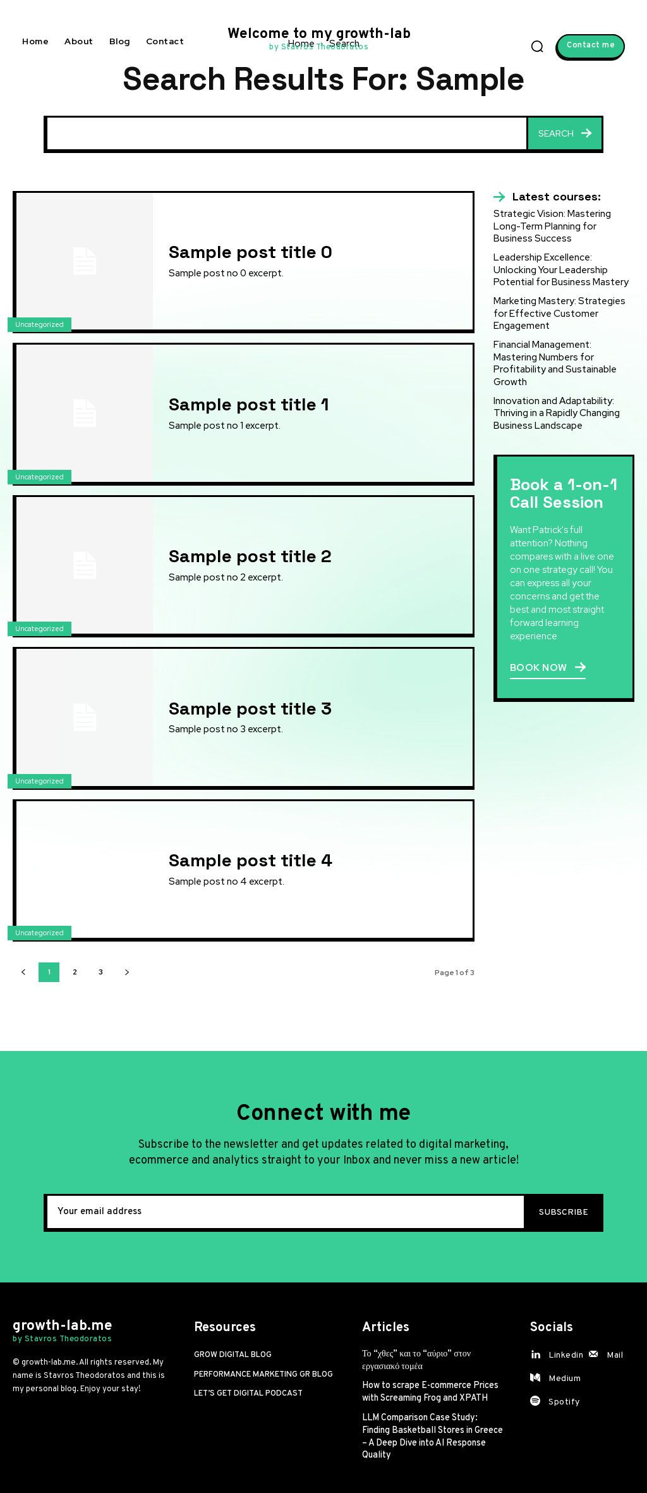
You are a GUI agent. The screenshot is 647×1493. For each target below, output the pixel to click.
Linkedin (565, 1355)
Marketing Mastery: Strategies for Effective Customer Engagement (559, 312)
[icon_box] (547, 196)
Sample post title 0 (250, 251)
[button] (537, 46)
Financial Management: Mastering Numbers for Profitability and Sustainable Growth (555, 363)
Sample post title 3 (250, 708)
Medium (564, 1378)
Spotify (564, 1402)
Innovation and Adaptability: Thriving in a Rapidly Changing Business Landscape (556, 412)
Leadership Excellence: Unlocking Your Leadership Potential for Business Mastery (561, 269)
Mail (615, 1355)
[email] (284, 1213)
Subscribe (563, 1212)
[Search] (564, 134)
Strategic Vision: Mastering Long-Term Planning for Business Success (552, 226)
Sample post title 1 (249, 404)
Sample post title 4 (250, 860)
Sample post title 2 (250, 555)
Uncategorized (39, 324)
